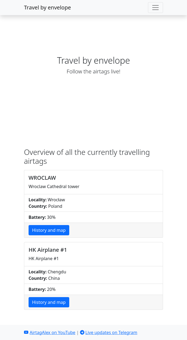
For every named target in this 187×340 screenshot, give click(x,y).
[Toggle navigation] (155, 7)
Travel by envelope (47, 7)
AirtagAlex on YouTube (49, 332)
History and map (49, 230)
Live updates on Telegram (108, 332)
